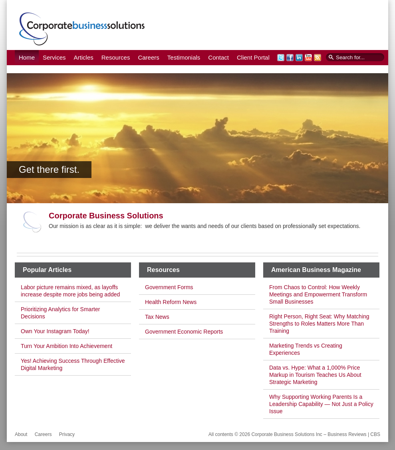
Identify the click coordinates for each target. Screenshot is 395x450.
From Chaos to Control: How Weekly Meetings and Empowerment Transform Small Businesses (318, 294)
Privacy (67, 434)
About (21, 434)
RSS (317, 57)
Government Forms (169, 287)
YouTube (308, 57)
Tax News (157, 317)
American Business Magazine (316, 269)
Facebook (290, 57)
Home (27, 57)
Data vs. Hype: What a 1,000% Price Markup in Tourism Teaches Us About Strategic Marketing (315, 374)
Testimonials (183, 57)
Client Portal (253, 57)
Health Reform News (171, 302)
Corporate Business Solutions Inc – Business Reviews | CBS (82, 28)
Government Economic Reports (184, 331)
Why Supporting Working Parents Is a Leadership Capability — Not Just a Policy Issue (321, 404)
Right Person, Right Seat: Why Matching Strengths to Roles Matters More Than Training (319, 323)
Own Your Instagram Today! (55, 331)
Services (54, 57)
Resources (115, 57)
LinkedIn (299, 57)
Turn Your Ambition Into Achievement (66, 346)
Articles (83, 57)
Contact (218, 57)
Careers (148, 57)
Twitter (280, 57)
